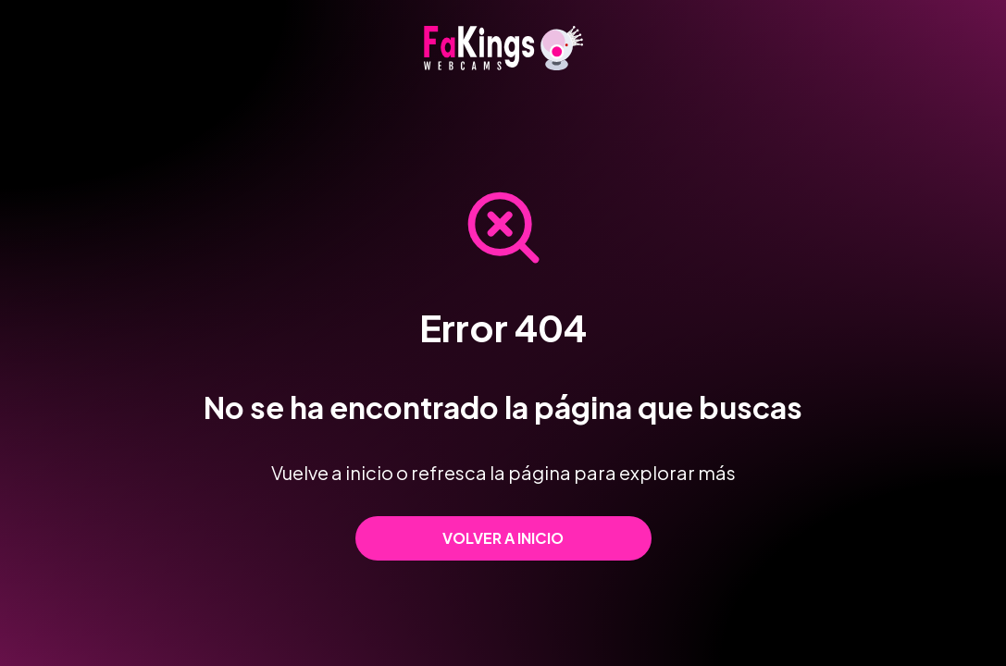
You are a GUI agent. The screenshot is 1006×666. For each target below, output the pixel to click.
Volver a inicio (503, 538)
